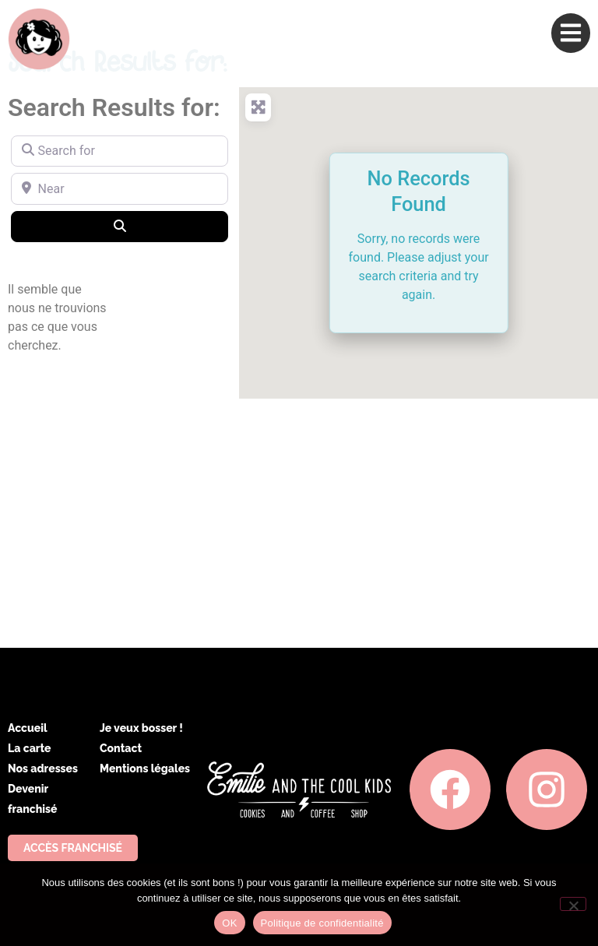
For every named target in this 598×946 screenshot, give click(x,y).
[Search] (119, 226)
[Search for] (119, 151)
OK (229, 923)
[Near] (119, 188)
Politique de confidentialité (322, 923)
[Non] (573, 904)
